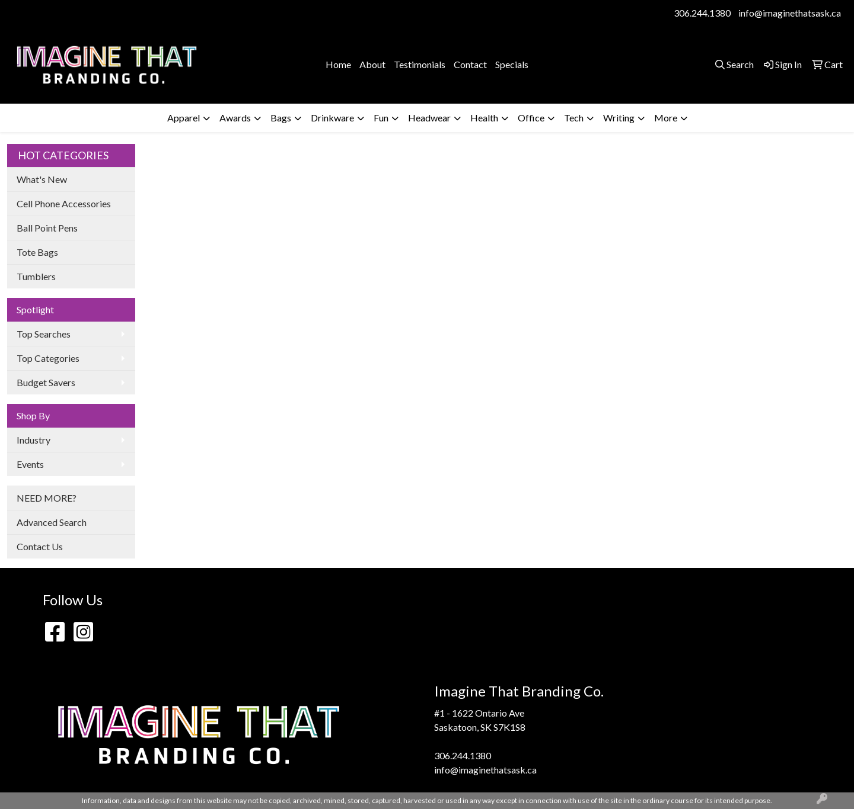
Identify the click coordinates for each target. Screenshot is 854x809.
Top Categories (48, 358)
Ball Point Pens (47, 227)
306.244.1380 (702, 12)
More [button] (665, 117)
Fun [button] (381, 117)
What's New (42, 179)
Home (338, 64)
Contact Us (40, 546)
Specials (511, 64)
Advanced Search (52, 522)
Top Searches (44, 333)
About (372, 64)
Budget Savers (46, 382)
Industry (33, 439)
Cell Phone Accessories (64, 203)
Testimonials (419, 64)
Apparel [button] (183, 117)
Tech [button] (574, 117)
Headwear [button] (429, 117)
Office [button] (531, 117)
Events (30, 464)
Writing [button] (619, 117)
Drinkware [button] (332, 117)
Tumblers (36, 276)
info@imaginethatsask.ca (789, 12)
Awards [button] (235, 117)
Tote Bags (37, 252)
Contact (470, 64)
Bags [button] (280, 117)
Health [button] (484, 117)
